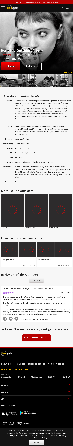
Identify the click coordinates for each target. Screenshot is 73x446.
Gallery (68, 72)
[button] (62, 8)
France (18, 182)
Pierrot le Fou (53, 228)
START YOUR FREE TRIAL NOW (36, 2)
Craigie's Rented (8, 260)
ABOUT (35, 399)
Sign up (10, 66)
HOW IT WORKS (35, 385)
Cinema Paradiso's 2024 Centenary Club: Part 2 (34, 167)
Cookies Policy (41, 438)
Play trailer (32, 66)
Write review (36, 280)
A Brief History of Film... (35, 170)
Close (36, 442)
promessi (68, 265)
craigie (32, 265)
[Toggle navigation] (3, 7)
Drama (50, 162)
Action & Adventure (23, 162)
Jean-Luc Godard (22, 144)
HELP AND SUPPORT (35, 406)
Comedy (42, 162)
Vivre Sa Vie (5, 228)
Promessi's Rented (44, 260)
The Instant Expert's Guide (55, 170)
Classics (35, 162)
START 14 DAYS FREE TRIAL (36, 338)
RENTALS (35, 392)
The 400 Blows (30, 228)
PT (53, 289)
